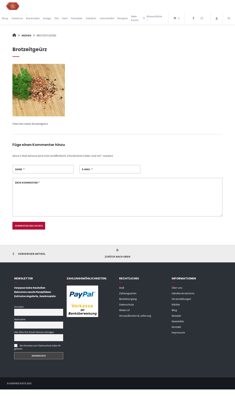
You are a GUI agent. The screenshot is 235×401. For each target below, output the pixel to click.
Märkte (176, 304)
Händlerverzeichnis (183, 293)
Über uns (177, 287)
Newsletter (178, 321)
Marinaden (33, 18)
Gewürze (17, 18)
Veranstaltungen (181, 299)
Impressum (178, 332)
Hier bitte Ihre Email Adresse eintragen (34, 332)
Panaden (76, 18)
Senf (65, 18)
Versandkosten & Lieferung (135, 315)
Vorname (19, 306)
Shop (5, 18)
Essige (47, 18)
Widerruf (124, 310)
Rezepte (122, 18)
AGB (121, 287)
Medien (26, 35)
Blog (174, 310)
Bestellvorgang (128, 299)
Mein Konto (135, 18)
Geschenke (107, 18)
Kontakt (176, 327)
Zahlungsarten (127, 293)
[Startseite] (13, 6)
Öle (56, 18)
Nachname (19, 319)
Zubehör (91, 18)
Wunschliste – (152, 18)
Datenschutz (126, 304)
